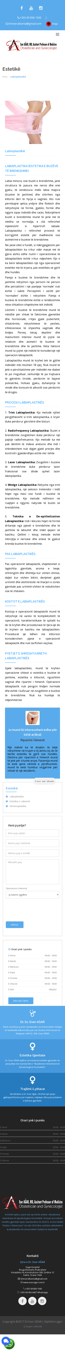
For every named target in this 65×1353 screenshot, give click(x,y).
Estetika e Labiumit (18, 801)
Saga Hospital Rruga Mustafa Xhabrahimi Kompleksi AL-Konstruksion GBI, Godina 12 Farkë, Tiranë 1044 (32, 1271)
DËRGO (14, 924)
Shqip (52, 23)
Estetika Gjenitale (32, 1055)
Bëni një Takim (21, 1000)
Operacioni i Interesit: (16, 888)
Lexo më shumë (44, 781)
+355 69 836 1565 (30, 17)
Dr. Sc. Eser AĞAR (32, 1022)
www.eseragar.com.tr (34, 1282)
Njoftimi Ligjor (53, 1321)
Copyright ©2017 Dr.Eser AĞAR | (23, 1321)
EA (40, 1326)
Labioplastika (15, 796)
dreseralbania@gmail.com (25, 23)
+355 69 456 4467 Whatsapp (34, 1292)
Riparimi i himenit (32, 740)
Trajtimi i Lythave (32, 1089)
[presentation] (31, 907)
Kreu (4, 76)
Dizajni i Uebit (32, 1326)
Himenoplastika (16, 806)
